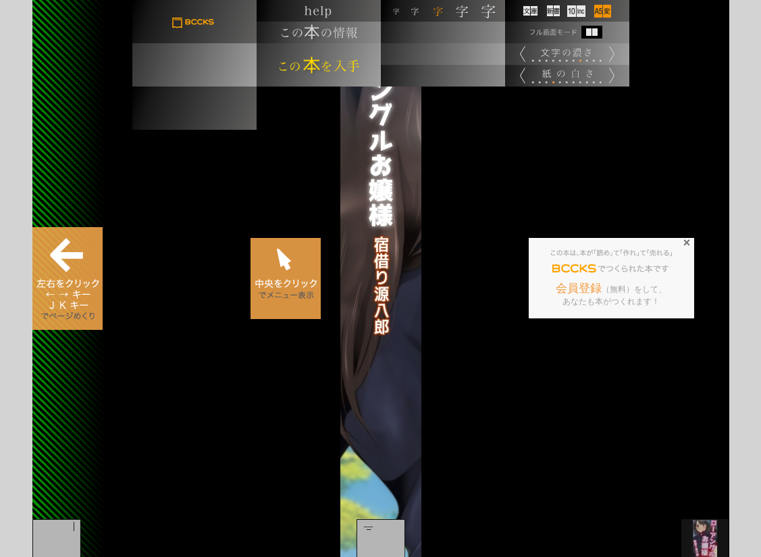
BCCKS (575, 269)
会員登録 (579, 288)
